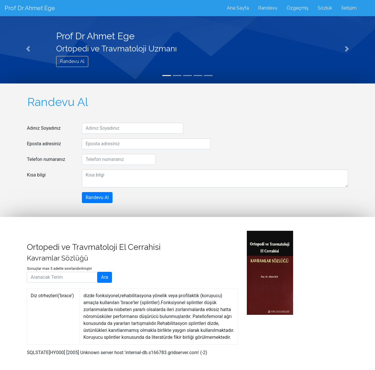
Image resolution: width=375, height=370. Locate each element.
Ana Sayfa (238, 8)
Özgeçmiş (297, 8)
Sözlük (325, 8)
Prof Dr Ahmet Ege (30, 8)
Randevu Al (72, 61)
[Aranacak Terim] (62, 277)
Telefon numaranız (46, 159)
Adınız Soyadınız (44, 128)
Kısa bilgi (36, 175)
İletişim (348, 8)
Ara (104, 277)
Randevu (267, 8)
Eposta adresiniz (44, 143)
